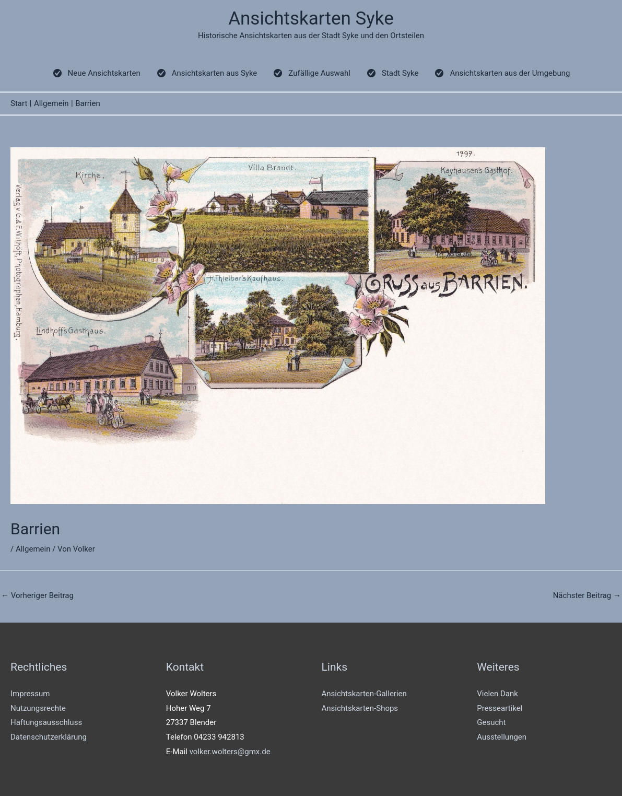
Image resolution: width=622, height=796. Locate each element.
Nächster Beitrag (587, 595)
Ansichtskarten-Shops (360, 708)
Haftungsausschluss (46, 722)
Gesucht (491, 722)
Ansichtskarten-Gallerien (364, 693)
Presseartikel (499, 708)
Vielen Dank (497, 693)
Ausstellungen (501, 737)
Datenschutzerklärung (48, 737)
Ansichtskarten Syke (311, 18)
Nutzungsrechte (38, 708)
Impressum (30, 693)
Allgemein (33, 549)
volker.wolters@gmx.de (230, 751)
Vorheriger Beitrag (37, 595)
